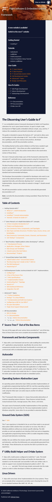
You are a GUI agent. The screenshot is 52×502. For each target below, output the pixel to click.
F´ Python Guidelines (13, 295)
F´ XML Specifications (13, 277)
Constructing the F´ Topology (16, 282)
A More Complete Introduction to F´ (18, 224)
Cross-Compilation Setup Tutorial (20, 59)
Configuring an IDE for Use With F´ (17, 302)
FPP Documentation (16, 104)
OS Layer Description (13, 304)
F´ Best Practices (17, 72)
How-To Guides (13, 85)
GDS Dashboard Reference (15, 287)
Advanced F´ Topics (18, 78)
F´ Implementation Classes (15, 280)
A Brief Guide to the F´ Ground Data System (20, 260)
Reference (12, 98)
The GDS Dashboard (13, 264)
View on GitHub (40, 2)
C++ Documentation (16, 101)
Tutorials (11, 48)
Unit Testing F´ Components (15, 238)
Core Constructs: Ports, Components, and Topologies (23, 228)
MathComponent (15, 57)
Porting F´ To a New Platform (16, 298)
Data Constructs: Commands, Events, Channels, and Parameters (27, 235)
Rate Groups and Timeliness (15, 249)
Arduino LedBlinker (16, 61)
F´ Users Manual (17, 69)
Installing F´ (14, 44)
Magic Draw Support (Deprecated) (17, 307)
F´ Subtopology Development (19, 93)
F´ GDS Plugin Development (19, 89)
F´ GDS (7, 420)
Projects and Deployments (15, 226)
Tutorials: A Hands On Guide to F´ (17, 218)
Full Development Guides (20, 76)
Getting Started (13, 40)
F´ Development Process (14, 244)
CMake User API (15, 106)
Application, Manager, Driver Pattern (18, 246)
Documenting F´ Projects (14, 253)
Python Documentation (17, 318)
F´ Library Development (17, 91)
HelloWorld (14, 52)
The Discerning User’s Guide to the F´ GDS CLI (21, 262)
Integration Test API (13, 289)
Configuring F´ (11, 273)
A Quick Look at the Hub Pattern (17, 251)
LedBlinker (13, 54)
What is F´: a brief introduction (16, 211)
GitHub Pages (15, 497)
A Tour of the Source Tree (15, 275)
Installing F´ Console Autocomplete (18, 215)
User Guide (12, 65)
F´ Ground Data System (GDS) (21, 74)
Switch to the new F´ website (18, 32)
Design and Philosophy (19, 81)
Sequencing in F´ (12, 266)
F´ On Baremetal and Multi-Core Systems (19, 300)
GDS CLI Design (11, 313)
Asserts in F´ (10, 284)
